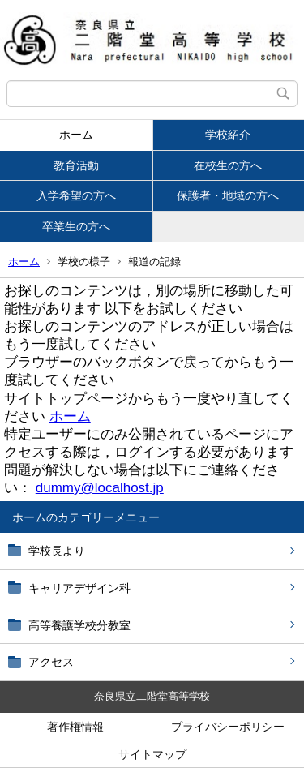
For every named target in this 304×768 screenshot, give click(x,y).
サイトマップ (152, 754)
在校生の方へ (228, 165)
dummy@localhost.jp (100, 488)
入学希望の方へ (76, 195)
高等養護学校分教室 (79, 625)
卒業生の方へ (76, 226)
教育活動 (76, 165)
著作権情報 (75, 726)
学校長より (56, 550)
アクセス (51, 661)
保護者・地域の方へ (228, 195)
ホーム (76, 134)
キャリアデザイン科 (79, 587)
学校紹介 (227, 134)
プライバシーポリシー (228, 726)
